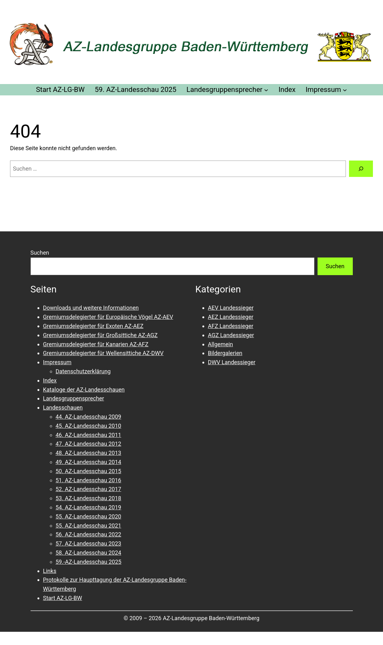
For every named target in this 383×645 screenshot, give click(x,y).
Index (50, 380)
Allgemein (220, 344)
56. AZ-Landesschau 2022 (88, 534)
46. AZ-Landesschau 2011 (88, 435)
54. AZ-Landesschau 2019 (88, 507)
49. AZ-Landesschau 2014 (88, 462)
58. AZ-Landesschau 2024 (88, 552)
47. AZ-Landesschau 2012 (88, 443)
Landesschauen (63, 407)
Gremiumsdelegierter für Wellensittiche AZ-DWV (103, 353)
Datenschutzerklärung (83, 371)
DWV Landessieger (232, 362)
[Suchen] (361, 169)
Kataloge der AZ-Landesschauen (84, 389)
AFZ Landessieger (230, 326)
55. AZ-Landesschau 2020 (88, 516)
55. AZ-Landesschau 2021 (88, 525)
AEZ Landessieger (231, 317)
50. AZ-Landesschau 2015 (88, 471)
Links (49, 571)
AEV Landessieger (231, 307)
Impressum (57, 362)
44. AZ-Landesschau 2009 (88, 416)
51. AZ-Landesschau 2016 (88, 480)
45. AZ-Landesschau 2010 (88, 425)
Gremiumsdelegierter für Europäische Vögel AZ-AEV (108, 317)
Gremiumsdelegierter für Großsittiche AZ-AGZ (100, 335)
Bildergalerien (225, 353)
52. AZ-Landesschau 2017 (88, 489)
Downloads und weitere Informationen (91, 307)
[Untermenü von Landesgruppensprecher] (266, 90)
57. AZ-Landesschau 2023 (88, 543)
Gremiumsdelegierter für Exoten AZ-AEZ (93, 326)
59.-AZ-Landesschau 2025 (88, 561)
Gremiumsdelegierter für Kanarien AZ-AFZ (96, 344)
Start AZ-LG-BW (62, 598)
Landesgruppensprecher (73, 398)
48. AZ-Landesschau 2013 (88, 453)
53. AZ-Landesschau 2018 (88, 498)
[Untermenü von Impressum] (345, 90)
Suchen (40, 252)
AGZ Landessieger (231, 335)
